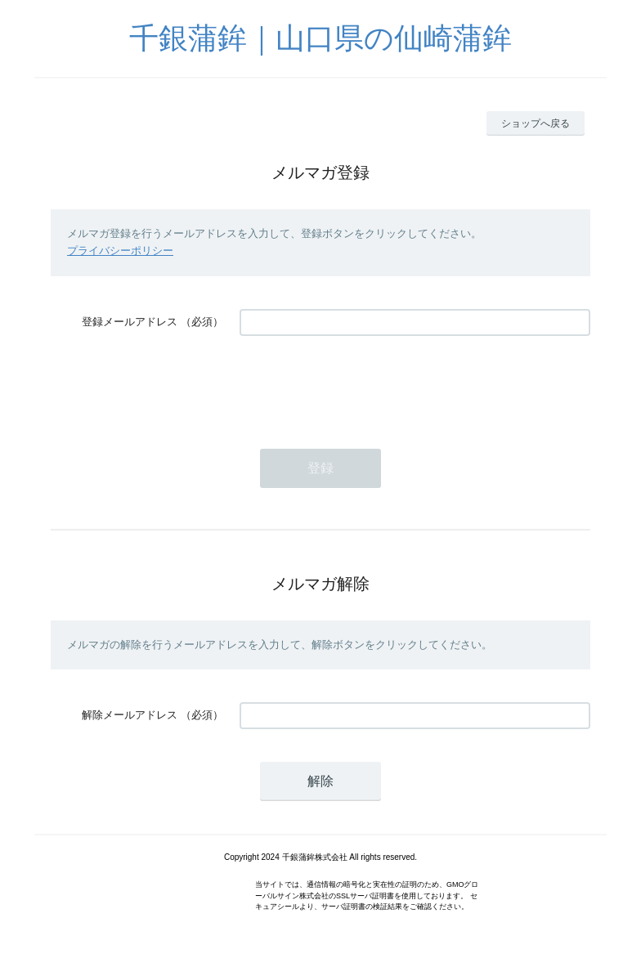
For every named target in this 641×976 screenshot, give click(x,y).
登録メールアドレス (129, 322)
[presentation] (364, 384)
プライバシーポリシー (120, 250)
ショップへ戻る (535, 123)
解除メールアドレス (129, 715)
